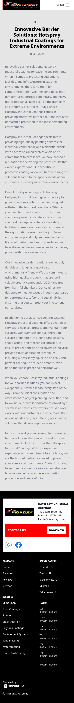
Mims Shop (9, 603)
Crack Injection (11, 621)
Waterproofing (11, 647)
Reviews (7, 579)
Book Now (56, 530)
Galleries (8, 573)
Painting (7, 615)
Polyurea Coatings (13, 628)
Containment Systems (15, 634)
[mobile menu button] (67, 5)
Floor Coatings (11, 609)
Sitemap (7, 586)
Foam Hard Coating (14, 653)
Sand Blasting (11, 640)
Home (6, 567)
